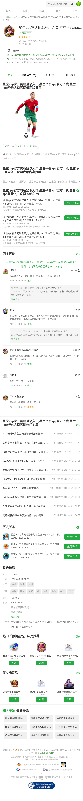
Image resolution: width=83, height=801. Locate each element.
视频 (54, 591)
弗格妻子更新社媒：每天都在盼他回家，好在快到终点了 (26, 442)
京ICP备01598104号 (51, 765)
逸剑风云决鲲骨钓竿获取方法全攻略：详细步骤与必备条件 (26, 497)
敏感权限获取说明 (21, 607)
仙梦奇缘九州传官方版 (14, 655)
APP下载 (9, 146)
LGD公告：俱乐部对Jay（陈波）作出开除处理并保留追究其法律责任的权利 (26, 460)
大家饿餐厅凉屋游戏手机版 (68, 655)
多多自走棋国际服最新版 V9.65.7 (42, 735)
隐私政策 (15, 617)
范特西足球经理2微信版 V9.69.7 (16, 735)
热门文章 (50, 75)
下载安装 (42, 41)
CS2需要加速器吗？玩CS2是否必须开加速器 (26, 506)
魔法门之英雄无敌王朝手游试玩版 (41, 692)
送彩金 (33, 146)
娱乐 (62, 591)
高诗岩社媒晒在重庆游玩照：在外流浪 (23, 515)
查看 (14, 663)
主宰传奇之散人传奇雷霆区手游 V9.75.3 (68, 735)
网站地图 (41, 753)
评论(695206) (29, 75)
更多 (77, 254)
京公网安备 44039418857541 (32, 765)
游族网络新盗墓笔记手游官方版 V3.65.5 (16, 718)
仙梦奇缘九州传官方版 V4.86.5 (16, 727)
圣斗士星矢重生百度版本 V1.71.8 (68, 727)
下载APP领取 (72, 203)
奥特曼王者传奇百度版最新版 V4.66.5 (42, 718)
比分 (46, 591)
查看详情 (72, 536)
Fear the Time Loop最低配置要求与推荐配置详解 (26, 479)
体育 (14, 584)
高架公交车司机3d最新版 (41, 655)
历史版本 (71, 75)
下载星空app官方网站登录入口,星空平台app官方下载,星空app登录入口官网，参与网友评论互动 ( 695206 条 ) (41, 263)
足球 (31, 584)
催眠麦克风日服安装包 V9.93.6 (42, 727)
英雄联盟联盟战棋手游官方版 (68, 692)
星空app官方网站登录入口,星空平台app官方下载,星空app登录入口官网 (21, 3)
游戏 (14, 591)
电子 (22, 591)
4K (38, 591)
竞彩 (31, 591)
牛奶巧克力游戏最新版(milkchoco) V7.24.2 (68, 718)
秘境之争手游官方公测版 (14, 692)
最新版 (22, 146)
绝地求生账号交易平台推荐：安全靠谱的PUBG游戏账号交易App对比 (26, 470)
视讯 (22, 584)
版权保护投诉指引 (51, 759)
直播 (71, 591)
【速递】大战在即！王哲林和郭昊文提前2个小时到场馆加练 (26, 451)
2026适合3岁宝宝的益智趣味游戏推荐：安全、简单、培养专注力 (26, 433)
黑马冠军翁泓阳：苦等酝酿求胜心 (21, 488)
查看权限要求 (19, 612)
